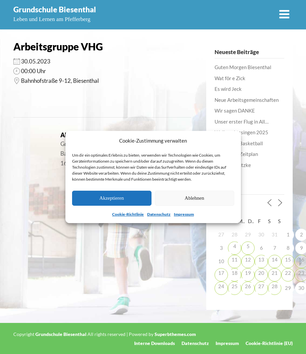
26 (248, 286)
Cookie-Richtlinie (128, 214)
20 (261, 273)
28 (275, 286)
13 (261, 259)
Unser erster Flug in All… (242, 122)
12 (248, 259)
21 (275, 273)
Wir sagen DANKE (235, 111)
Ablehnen (194, 198)
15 (288, 259)
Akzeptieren (111, 198)
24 (221, 286)
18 (235, 273)
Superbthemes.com (175, 334)
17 (221, 273)
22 (288, 273)
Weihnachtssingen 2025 (241, 132)
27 (261, 286)
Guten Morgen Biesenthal (243, 67)
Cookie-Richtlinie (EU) (269, 343)
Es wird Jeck (228, 89)
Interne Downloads (154, 343)
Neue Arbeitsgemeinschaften (247, 100)
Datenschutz (159, 214)
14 (275, 259)
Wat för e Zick (230, 78)
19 (248, 273)
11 (235, 259)
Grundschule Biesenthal (54, 9)
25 (235, 286)
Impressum (184, 214)
